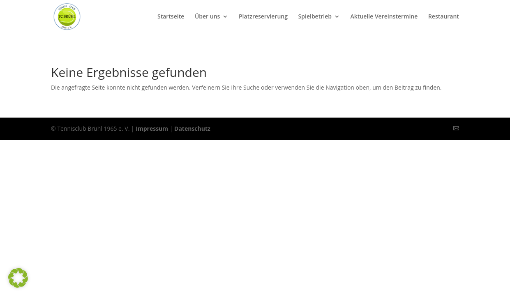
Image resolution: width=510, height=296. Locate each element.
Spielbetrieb (315, 17)
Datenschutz (192, 128)
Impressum (152, 128)
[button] (18, 278)
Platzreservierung (263, 17)
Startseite (170, 17)
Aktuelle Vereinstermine (384, 17)
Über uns (207, 17)
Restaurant (443, 17)
